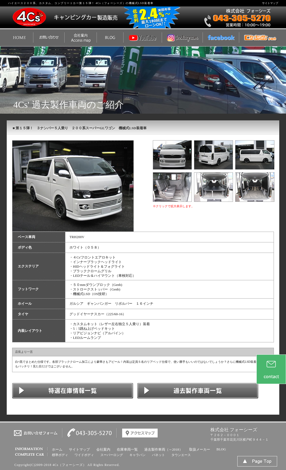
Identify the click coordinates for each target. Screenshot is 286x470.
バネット (158, 455)
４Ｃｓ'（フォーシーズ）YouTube (142, 37)
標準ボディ (60, 455)
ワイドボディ (84, 455)
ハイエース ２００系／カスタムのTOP (20, 37)
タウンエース (181, 455)
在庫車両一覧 (127, 449)
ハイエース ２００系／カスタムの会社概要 (80, 37)
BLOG (221, 449)
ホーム (57, 449)
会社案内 (103, 449)
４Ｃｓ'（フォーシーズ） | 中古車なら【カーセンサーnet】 (259, 37)
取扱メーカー (199, 449)
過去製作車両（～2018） (163, 449)
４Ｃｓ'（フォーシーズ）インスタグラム (182, 37)
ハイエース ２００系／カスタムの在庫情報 (72, 391)
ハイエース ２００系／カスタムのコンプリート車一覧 (197, 391)
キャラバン (137, 455)
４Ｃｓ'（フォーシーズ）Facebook (221, 37)
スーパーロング (111, 455)
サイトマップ (270, 3)
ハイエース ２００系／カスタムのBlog (110, 37)
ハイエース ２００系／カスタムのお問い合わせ (48, 37)
